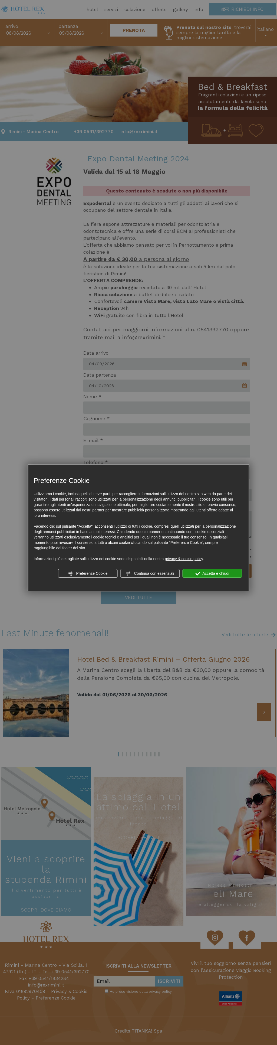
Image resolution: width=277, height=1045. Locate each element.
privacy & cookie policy (184, 559)
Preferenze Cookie (88, 573)
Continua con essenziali (150, 573)
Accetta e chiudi (212, 573)
